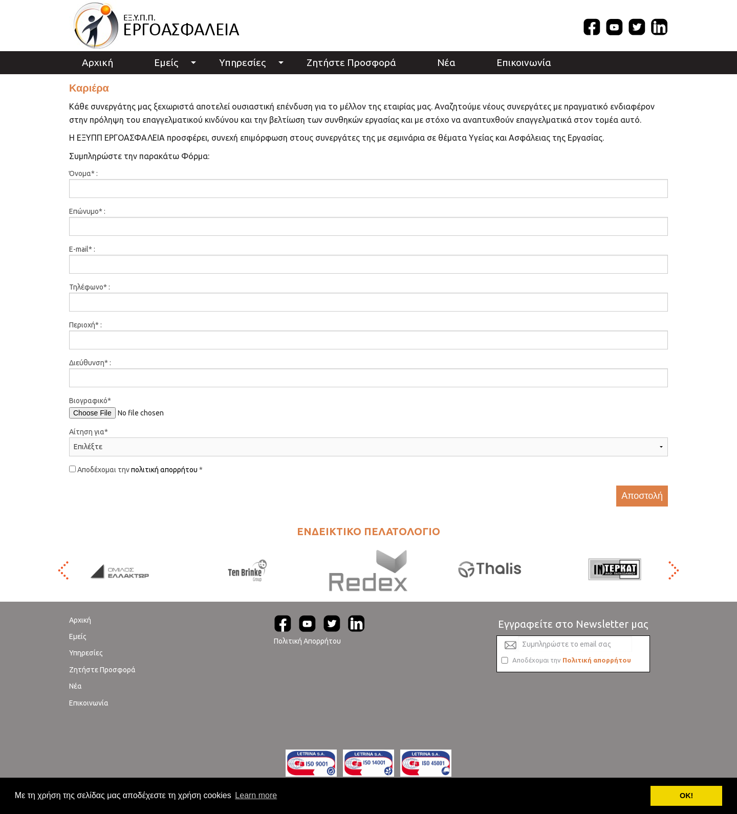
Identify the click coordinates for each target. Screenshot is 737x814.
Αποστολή (642, 496)
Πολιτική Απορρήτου (307, 641)
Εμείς (166, 62)
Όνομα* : (83, 173)
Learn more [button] (256, 795)
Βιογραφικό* (90, 401)
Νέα (446, 62)
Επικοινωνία (523, 62)
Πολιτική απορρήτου (596, 660)
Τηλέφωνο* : (89, 287)
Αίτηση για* (88, 432)
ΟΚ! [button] (686, 795)
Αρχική (97, 62)
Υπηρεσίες (242, 62)
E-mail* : (82, 249)
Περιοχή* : (85, 325)
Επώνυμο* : (87, 211)
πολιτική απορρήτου (164, 470)
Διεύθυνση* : (90, 363)
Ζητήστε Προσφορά (351, 62)
